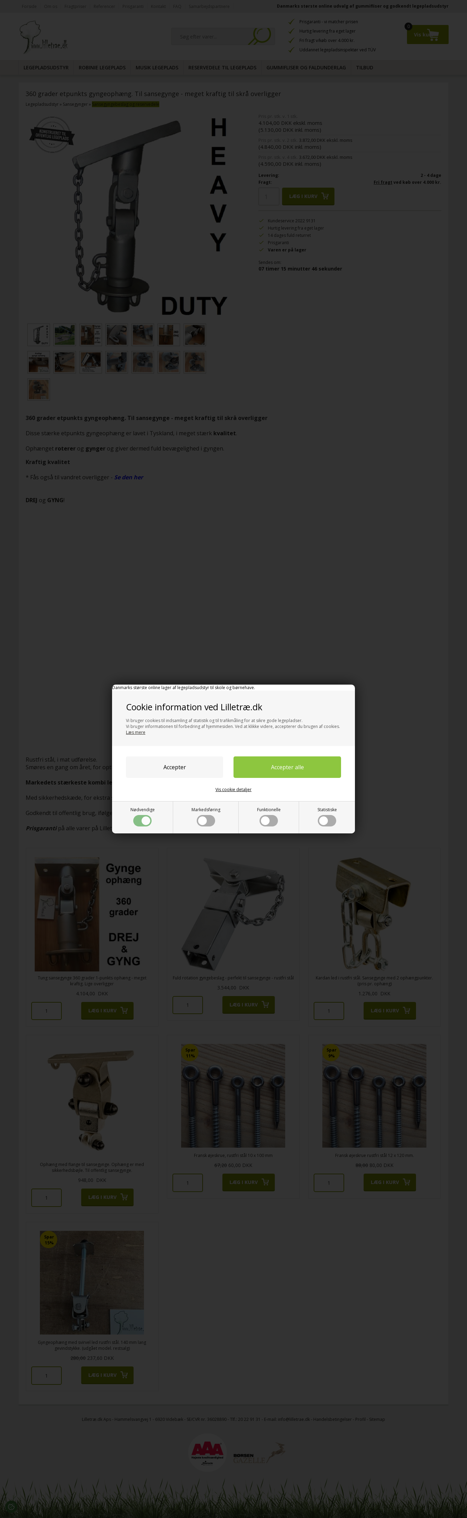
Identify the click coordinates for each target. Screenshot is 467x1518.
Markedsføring (206, 816)
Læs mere (135, 732)
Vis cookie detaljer (233, 789)
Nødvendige (142, 816)
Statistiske (327, 816)
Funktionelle (269, 816)
